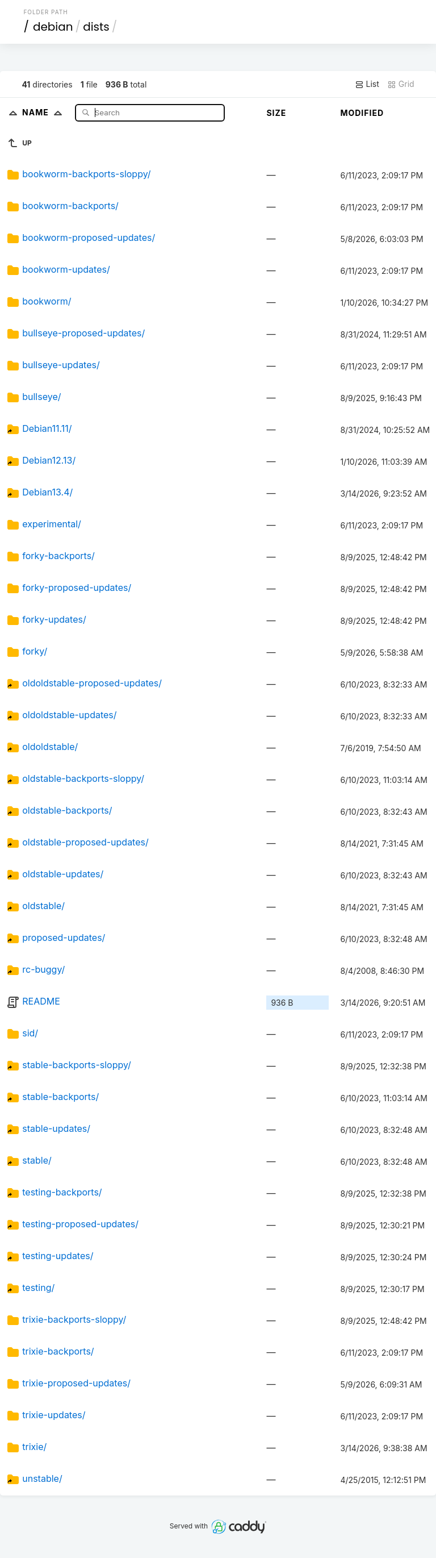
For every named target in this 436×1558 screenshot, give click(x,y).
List (367, 84)
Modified (362, 113)
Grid (400, 84)
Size (276, 113)
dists (96, 27)
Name (44, 112)
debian (53, 27)
